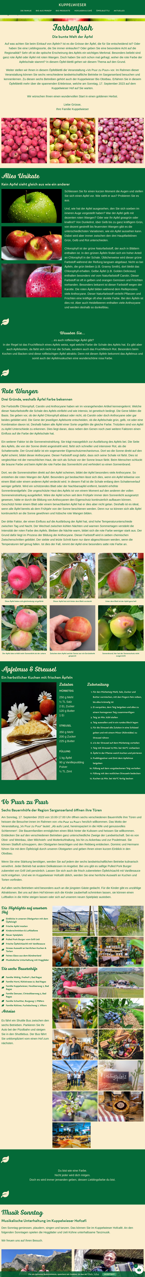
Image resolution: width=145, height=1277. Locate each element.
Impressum (14, 1258)
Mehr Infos (93, 1274)
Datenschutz (15, 1263)
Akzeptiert (109, 1274)
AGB (10, 1267)
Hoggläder (10, 1208)
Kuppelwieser (72, 5)
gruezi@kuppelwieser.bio (30, 1249)
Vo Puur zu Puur (69, 821)
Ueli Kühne (84, 1206)
